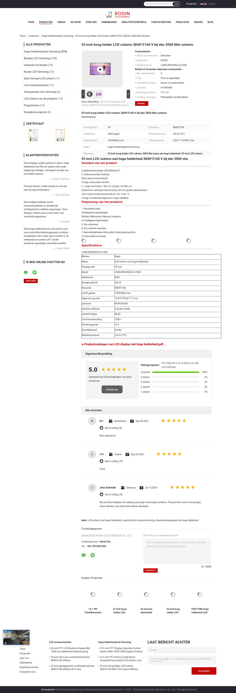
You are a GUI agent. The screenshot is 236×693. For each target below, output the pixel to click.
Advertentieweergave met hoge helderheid (177, 520)
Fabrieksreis (109, 22)
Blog (210, 22)
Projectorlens (31, 105)
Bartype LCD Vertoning (37, 58)
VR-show (75, 22)
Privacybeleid (48, 689)
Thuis (31, 22)
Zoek (176, 4)
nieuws (198, 22)
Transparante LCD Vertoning (40, 91)
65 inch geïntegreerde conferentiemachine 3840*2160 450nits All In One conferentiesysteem (72, 668)
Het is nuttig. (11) (113, 494)
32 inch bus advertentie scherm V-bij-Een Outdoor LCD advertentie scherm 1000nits (146, 611)
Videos (61, 22)
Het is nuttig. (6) (113, 428)
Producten (45, 22)
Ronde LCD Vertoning (36, 71)
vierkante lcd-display (36, 65)
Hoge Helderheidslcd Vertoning (57, 36)
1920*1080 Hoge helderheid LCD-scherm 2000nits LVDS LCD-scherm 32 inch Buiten (199, 611)
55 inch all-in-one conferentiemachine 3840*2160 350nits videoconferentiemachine (70, 659)
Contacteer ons (161, 22)
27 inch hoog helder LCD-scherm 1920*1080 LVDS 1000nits (119, 611)
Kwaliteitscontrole (134, 22)
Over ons (91, 22)
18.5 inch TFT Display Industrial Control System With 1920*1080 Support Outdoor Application (121, 650)
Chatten (141, 103)
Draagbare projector (35, 112)
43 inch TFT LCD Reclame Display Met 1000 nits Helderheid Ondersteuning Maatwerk (70, 650)
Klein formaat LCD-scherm (39, 78)
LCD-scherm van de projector (40, 98)
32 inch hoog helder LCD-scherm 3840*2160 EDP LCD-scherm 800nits (173, 611)
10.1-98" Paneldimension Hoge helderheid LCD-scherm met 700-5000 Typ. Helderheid (93, 611)
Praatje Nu (191, 3)
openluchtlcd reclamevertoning (138, 520)
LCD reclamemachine (36, 85)
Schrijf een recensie (112, 390)
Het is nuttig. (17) (114, 461)
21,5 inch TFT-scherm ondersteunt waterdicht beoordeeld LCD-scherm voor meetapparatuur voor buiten (120, 659)
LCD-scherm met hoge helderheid (105, 520)
